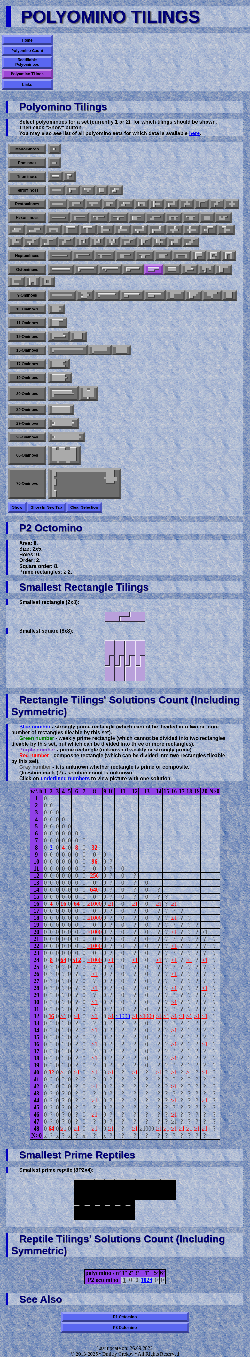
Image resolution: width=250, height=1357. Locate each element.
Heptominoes (27, 256)
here (194, 133)
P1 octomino (125, 1317)
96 (94, 861)
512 (76, 960)
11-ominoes (27, 323)
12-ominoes (27, 336)
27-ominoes (27, 423)
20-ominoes (27, 394)
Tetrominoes (27, 190)
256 (94, 876)
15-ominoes (27, 350)
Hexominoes (27, 218)
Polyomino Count (27, 51)
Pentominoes (27, 204)
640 (94, 890)
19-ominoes (27, 378)
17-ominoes (27, 364)
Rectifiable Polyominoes (27, 62)
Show (17, 507)
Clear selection (84, 507)
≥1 (111, 904)
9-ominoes (27, 295)
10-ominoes (27, 309)
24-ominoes (27, 410)
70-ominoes (27, 483)
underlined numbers (65, 778)
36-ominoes (27, 437)
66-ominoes (27, 455)
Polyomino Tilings (27, 74)
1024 (146, 1280)
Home (27, 40)
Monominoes (27, 149)
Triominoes (27, 176)
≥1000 (94, 904)
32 (94, 847)
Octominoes (27, 269)
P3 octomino (125, 1327)
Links (27, 84)
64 (77, 904)
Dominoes (27, 163)
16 (63, 904)
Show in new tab (46, 507)
